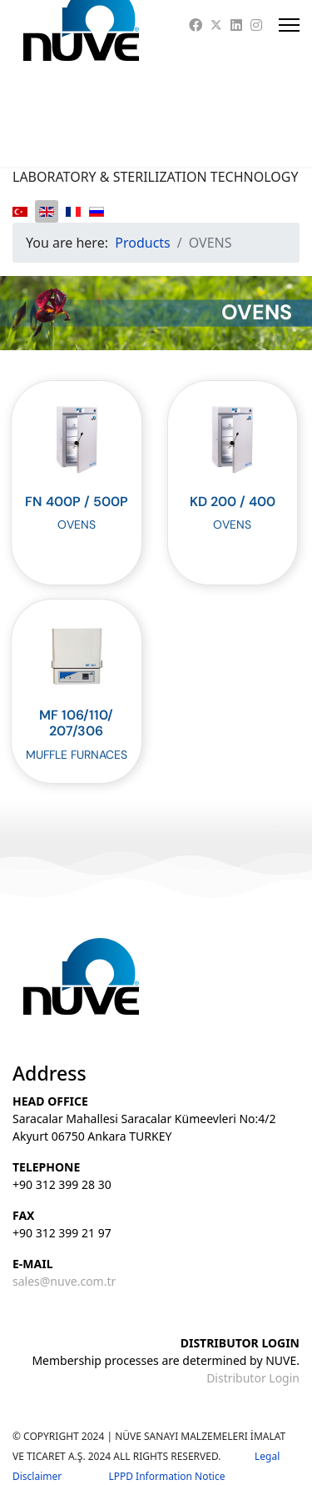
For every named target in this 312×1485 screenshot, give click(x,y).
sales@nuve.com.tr (64, 1281)
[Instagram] (256, 25)
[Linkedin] (236, 25)
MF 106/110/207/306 (76, 723)
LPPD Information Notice (166, 1476)
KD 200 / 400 (232, 501)
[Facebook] (195, 25)
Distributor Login (253, 1378)
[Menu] (289, 25)
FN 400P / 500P (76, 501)
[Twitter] (216, 25)
